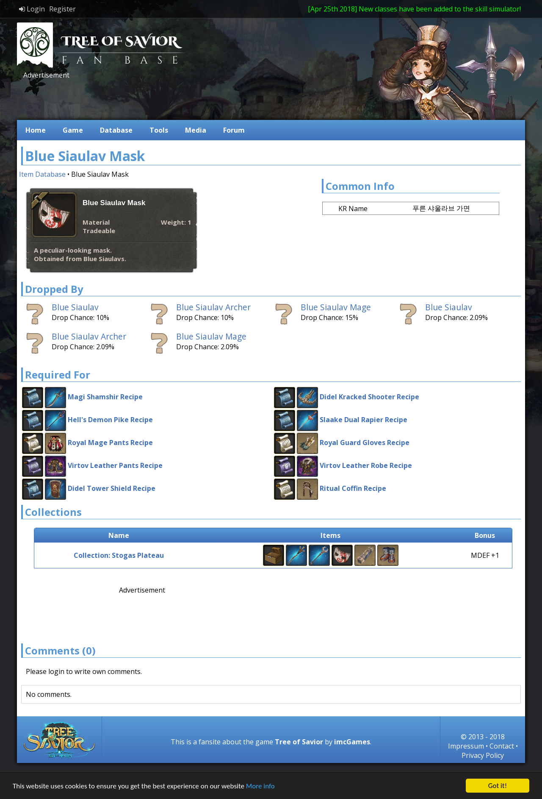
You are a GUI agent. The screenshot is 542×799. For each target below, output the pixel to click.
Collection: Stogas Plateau (119, 555)
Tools (158, 130)
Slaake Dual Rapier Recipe (363, 419)
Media (195, 130)
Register (62, 9)
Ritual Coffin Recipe (353, 488)
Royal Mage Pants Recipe (110, 442)
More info (260, 786)
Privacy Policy (483, 755)
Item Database (42, 174)
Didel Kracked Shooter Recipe (369, 396)
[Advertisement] (175, 99)
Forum (234, 130)
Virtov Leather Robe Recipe (366, 465)
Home (35, 130)
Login (32, 9)
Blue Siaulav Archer (213, 307)
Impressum (466, 746)
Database (116, 130)
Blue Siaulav (75, 307)
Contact (501, 746)
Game (73, 130)
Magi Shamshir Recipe (105, 396)
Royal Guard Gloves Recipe (364, 442)
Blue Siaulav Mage (336, 307)
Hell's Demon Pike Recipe (110, 419)
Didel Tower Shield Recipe (111, 488)
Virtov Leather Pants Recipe (115, 465)
